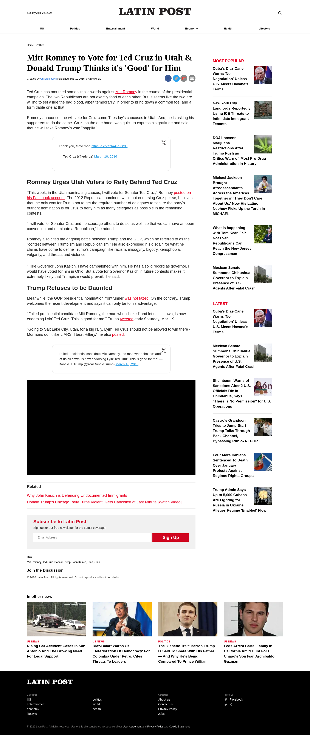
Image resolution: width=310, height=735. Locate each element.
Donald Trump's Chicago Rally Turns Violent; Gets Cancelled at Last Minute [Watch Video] (104, 502)
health (97, 709)
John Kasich (79, 562)
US (42, 28)
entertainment (36, 704)
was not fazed (137, 298)
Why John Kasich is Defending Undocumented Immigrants (77, 495)
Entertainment (115, 28)
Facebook (236, 699)
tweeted (126, 319)
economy (33, 709)
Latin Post (155, 11)
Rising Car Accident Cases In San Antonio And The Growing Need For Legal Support (56, 651)
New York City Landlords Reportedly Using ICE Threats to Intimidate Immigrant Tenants (232, 113)
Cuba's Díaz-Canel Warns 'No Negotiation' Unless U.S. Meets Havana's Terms (230, 79)
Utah (90, 562)
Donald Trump (62, 562)
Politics (75, 28)
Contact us (165, 704)
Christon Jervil (48, 78)
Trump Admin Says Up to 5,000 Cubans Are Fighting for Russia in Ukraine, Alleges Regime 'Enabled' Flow (239, 500)
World (155, 28)
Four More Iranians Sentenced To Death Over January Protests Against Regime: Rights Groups (233, 465)
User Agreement (132, 726)
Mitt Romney (126, 92)
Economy (191, 28)
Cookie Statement (179, 726)
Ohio (97, 562)
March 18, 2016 (105, 156)
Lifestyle (264, 28)
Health (228, 28)
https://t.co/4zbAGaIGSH (109, 146)
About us (164, 699)
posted (118, 334)
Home (30, 45)
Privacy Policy (167, 709)
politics (97, 699)
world (96, 704)
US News (33, 641)
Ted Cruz (48, 562)
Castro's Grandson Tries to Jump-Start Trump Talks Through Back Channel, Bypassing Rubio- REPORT (236, 430)
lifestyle (32, 713)
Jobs (161, 713)
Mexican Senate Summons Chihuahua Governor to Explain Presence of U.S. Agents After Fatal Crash (234, 278)
